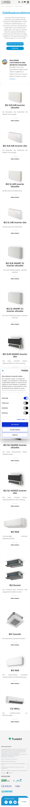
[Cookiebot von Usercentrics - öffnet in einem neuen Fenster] (21, 371)
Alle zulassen (15, 424)
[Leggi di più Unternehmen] (8, 759)
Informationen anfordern (15, 44)
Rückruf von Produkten (6, 770)
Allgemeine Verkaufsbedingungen (8, 761)
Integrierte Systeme (9, 6)
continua (12, 78)
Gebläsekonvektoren (19, 6)
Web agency (3, 773)
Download (15, 48)
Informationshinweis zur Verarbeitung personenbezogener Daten (13, 764)
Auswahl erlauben (15, 429)
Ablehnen (15, 435)
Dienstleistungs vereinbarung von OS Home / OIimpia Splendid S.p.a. (12, 767)
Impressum (14, 770)
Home (2, 6)
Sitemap (14, 759)
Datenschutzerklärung (22, 770)
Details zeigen (21, 419)
